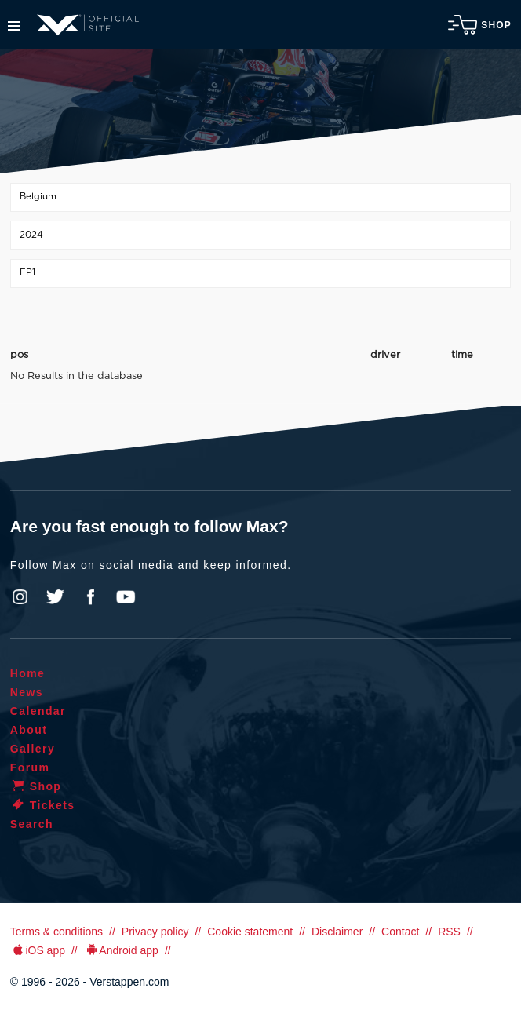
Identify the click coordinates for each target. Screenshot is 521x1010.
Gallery (32, 748)
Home (28, 673)
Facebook (90, 597)
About (28, 730)
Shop (480, 25)
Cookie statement (250, 931)
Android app (121, 950)
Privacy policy (155, 931)
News (26, 692)
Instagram (20, 597)
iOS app (37, 950)
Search (31, 824)
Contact (400, 931)
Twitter (56, 597)
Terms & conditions (56, 931)
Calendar (38, 711)
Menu (14, 26)
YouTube (125, 597)
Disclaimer (337, 931)
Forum (30, 767)
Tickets (42, 805)
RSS (449, 931)
